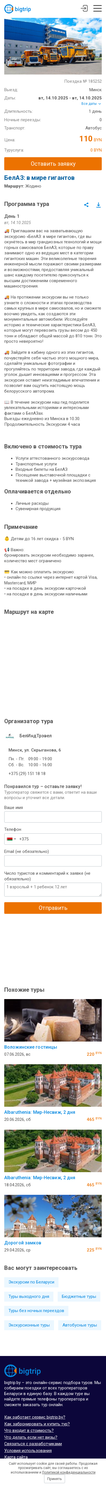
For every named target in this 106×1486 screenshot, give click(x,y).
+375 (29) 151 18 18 (27, 773)
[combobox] (11, 839)
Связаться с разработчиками (33, 1443)
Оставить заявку (53, 163)
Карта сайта (16, 1457)
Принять (54, 1479)
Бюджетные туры (79, 1296)
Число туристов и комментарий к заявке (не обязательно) (47, 876)
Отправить (53, 907)
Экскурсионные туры (29, 1325)
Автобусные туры (79, 1325)
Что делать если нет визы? (30, 1437)
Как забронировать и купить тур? (37, 1424)
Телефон (12, 829)
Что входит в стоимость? (29, 1430)
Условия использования (28, 1450)
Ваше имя (13, 807)
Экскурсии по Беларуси (31, 1282)
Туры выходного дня (28, 1296)
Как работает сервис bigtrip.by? (34, 1417)
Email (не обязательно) (26, 851)
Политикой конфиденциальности (69, 1472)
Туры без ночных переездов (36, 1310)
